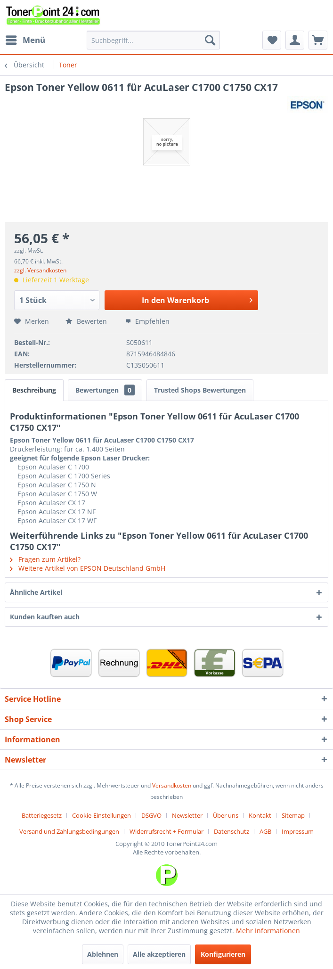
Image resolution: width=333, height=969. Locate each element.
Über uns (225, 815)
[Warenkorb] (318, 40)
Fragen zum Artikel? (45, 559)
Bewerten (87, 321)
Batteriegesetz (42, 815)
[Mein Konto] (294, 40)
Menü (25, 39)
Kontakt (260, 815)
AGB (265, 831)
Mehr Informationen (268, 930)
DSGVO (151, 815)
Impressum (298, 831)
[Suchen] (210, 40)
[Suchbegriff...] (153, 40)
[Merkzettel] (271, 40)
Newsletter (187, 815)
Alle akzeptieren (159, 954)
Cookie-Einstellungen (101, 815)
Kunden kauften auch (45, 616)
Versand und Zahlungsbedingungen (69, 831)
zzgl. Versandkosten (40, 270)
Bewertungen (105, 390)
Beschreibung (34, 390)
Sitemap (293, 815)
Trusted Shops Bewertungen (200, 390)
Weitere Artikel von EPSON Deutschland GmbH (87, 568)
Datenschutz (231, 831)
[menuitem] (25, 40)
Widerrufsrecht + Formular (166, 831)
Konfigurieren (223, 954)
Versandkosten (171, 785)
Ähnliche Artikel (36, 592)
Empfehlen (147, 321)
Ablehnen (102, 954)
